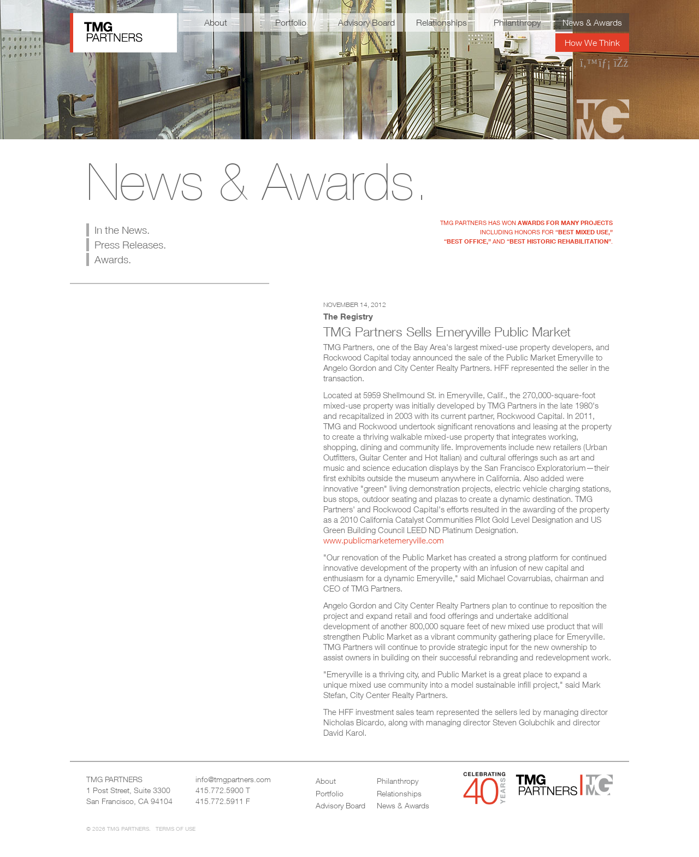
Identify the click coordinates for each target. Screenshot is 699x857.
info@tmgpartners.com (233, 779)
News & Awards (592, 22)
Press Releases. (130, 245)
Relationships (441, 22)
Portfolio (290, 22)
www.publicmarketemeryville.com (383, 540)
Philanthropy (517, 22)
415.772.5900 (220, 790)
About (215, 22)
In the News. (122, 230)
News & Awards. (257, 181)
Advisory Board (366, 22)
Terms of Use (176, 828)
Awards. (112, 259)
